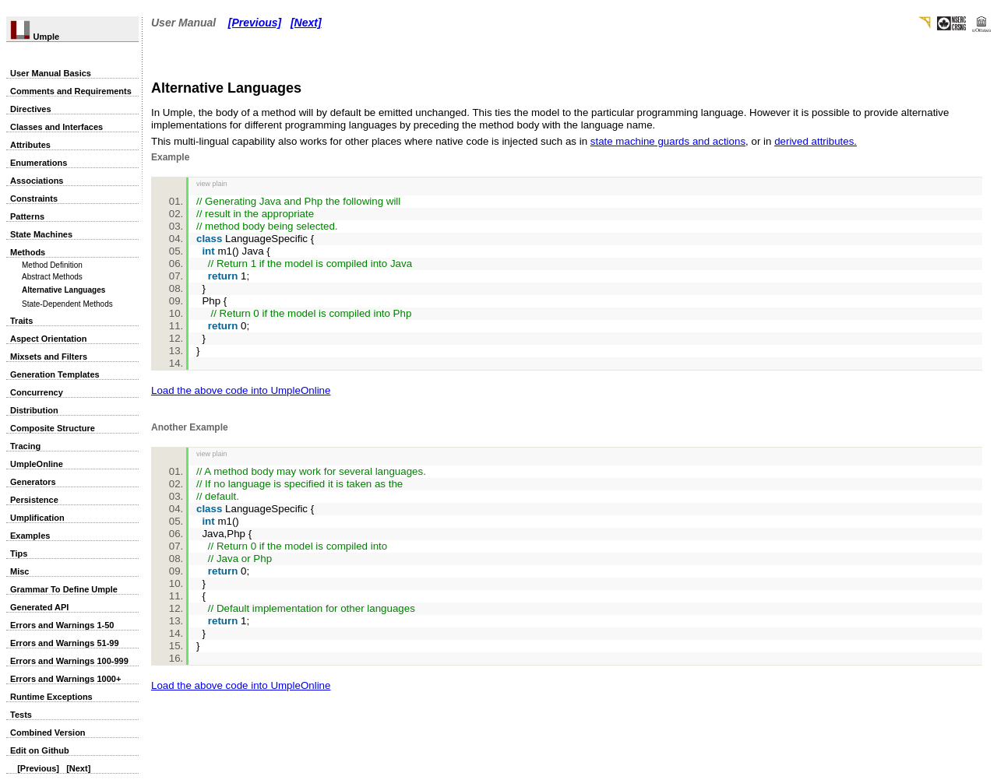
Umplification (37, 517)
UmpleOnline (36, 464)
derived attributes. (815, 141)
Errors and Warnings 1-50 (62, 625)
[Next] (78, 768)
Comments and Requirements (71, 91)
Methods (27, 252)
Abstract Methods (52, 276)
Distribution (34, 410)
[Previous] (38, 768)
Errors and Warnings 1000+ (65, 678)
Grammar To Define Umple (64, 589)
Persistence (34, 499)
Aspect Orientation (48, 338)
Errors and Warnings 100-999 (69, 661)
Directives (30, 109)
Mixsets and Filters (48, 356)
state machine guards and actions (667, 141)
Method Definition (52, 265)
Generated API (39, 607)
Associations (36, 180)
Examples (30, 535)
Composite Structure (52, 428)
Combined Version (48, 732)
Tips (18, 553)
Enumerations (38, 162)
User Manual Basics (50, 73)
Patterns (27, 216)
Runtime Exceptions (51, 696)
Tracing (25, 446)
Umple (34, 36)
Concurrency (36, 392)
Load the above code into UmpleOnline (240, 390)
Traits (21, 320)
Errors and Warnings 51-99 (64, 643)
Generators (33, 482)
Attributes (30, 144)
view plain (211, 184)
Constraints (34, 198)
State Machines (41, 234)
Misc (19, 571)
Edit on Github (39, 750)
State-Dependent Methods (67, 304)
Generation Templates (55, 374)
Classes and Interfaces (56, 127)
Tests (21, 714)
